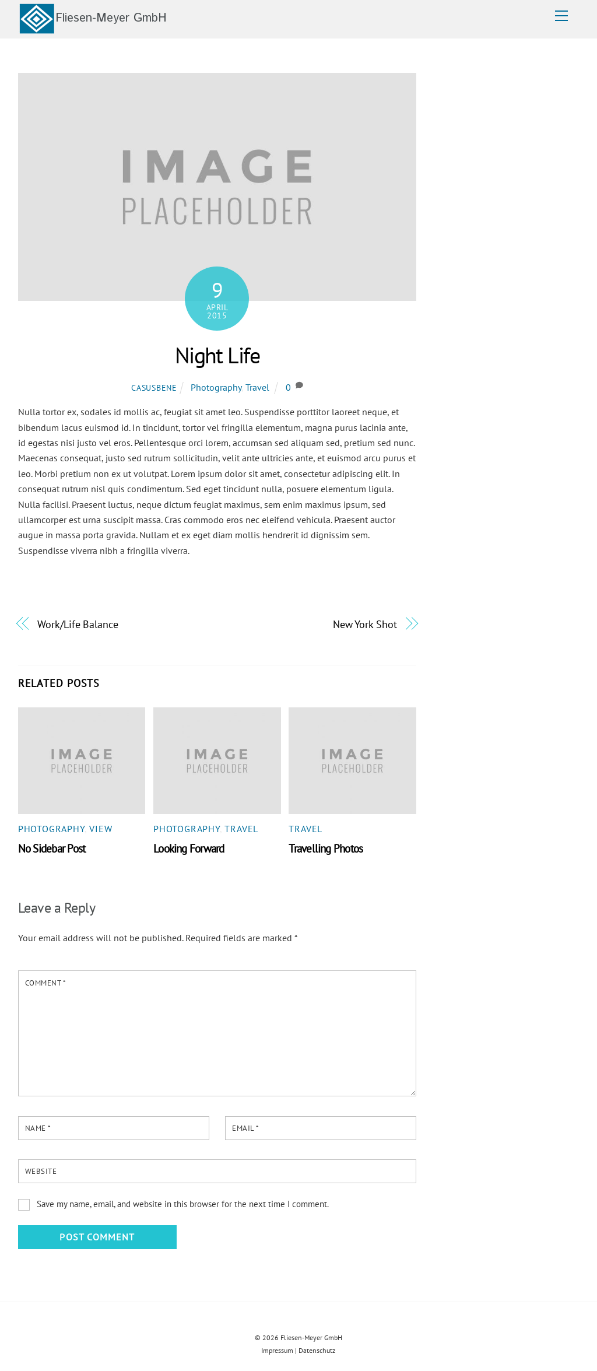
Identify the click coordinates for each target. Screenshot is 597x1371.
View (100, 828)
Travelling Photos (326, 848)
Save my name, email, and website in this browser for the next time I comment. (183, 1203)
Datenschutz (316, 1350)
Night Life (217, 355)
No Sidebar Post (51, 848)
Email (245, 1128)
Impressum (277, 1350)
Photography (216, 387)
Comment (45, 983)
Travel (257, 387)
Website (41, 1171)
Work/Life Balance (77, 624)
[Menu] (561, 15)
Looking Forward (188, 848)
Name (38, 1128)
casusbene (154, 387)
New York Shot (365, 624)
